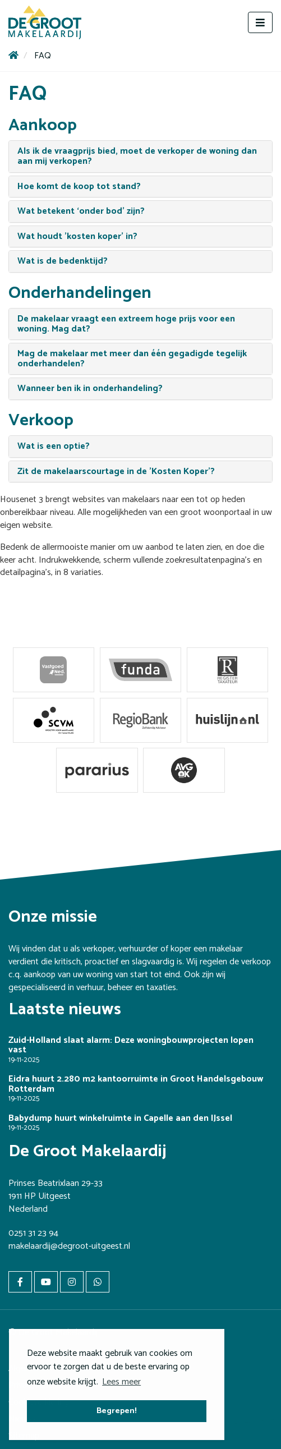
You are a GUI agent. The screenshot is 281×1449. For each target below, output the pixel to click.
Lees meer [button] (121, 1382)
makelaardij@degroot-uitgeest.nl (69, 1246)
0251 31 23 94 (33, 1233)
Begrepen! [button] (116, 1411)
